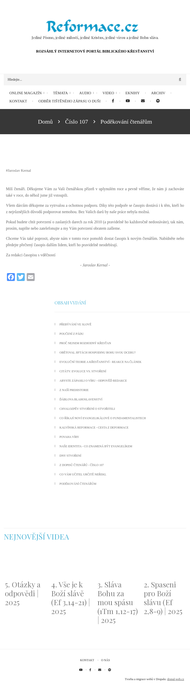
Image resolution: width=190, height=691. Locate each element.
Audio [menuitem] (85, 93)
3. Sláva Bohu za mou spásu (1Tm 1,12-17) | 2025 (117, 602)
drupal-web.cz (175, 679)
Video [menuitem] (108, 93)
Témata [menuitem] (60, 93)
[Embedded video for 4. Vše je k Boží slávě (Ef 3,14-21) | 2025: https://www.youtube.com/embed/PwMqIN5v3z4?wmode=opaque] (72, 563)
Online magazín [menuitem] (25, 93)
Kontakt (87, 660)
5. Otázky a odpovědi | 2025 (23, 593)
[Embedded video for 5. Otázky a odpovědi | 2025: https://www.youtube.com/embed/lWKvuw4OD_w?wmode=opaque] (25, 563)
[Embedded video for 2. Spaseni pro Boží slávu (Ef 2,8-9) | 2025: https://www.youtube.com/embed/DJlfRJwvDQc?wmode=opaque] (164, 563)
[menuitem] (113, 101)
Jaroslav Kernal (19, 170)
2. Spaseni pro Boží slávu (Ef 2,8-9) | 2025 (163, 598)
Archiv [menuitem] (158, 93)
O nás (105, 660)
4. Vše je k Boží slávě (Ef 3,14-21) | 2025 (70, 598)
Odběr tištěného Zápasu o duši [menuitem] (69, 101)
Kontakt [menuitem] (18, 101)
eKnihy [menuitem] (132, 93)
